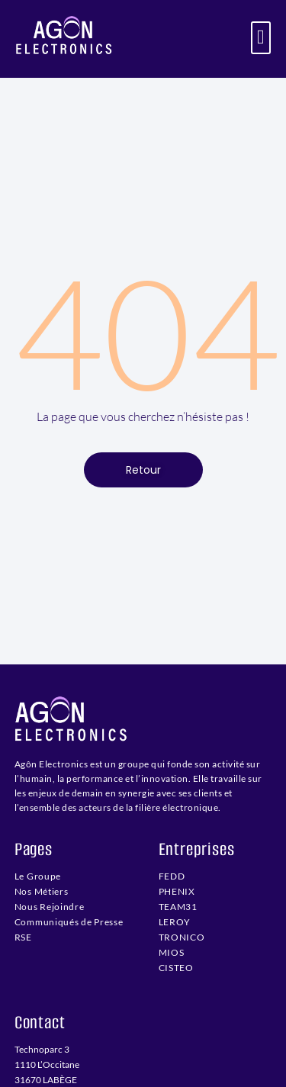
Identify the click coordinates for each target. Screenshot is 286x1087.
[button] (261, 37)
